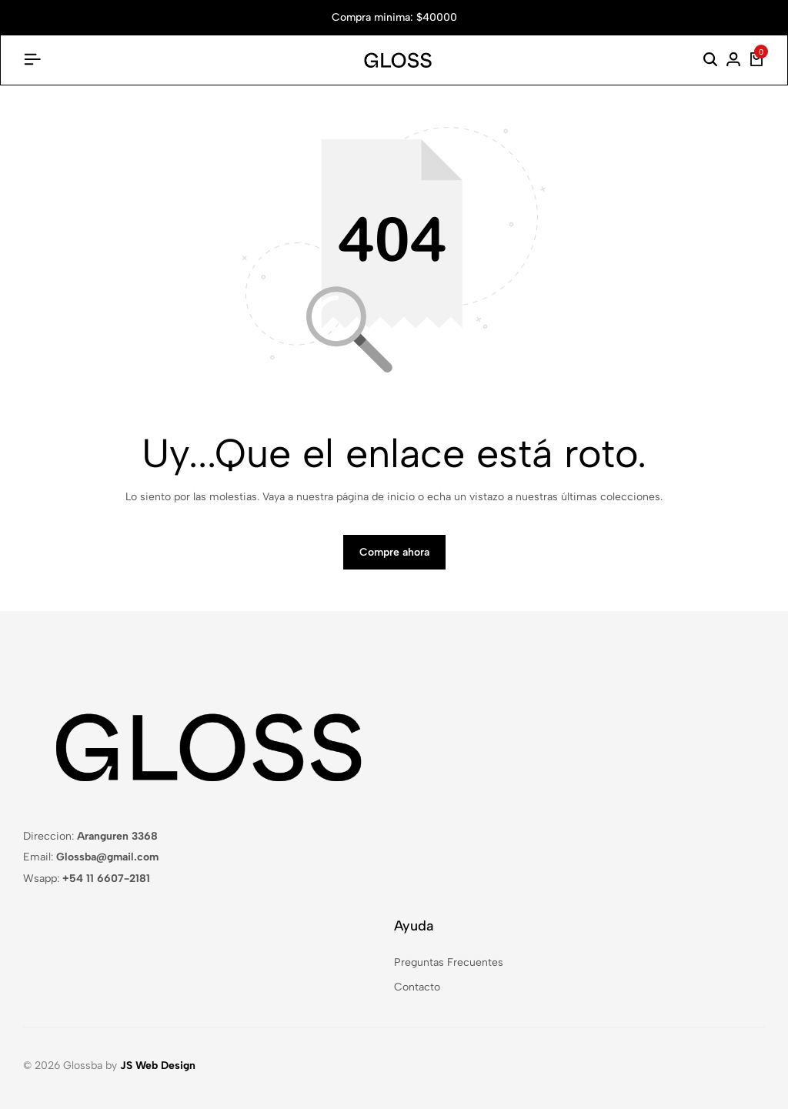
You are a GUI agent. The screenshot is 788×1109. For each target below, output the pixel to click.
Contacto (417, 987)
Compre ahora (394, 552)
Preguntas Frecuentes (448, 962)
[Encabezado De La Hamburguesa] (32, 59)
